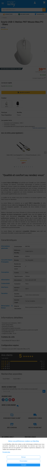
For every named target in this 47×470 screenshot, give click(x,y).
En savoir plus (6, 452)
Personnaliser (23, 461)
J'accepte (23, 465)
